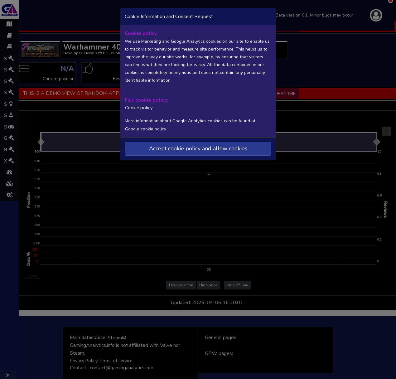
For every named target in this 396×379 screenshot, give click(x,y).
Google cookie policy (145, 128)
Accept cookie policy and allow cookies (198, 148)
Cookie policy (137, 107)
